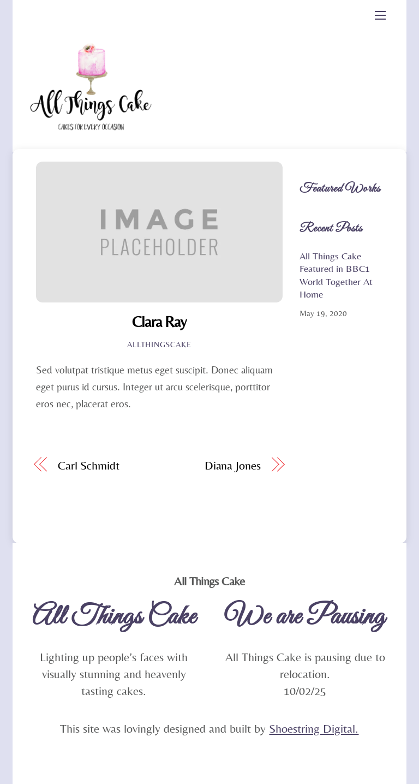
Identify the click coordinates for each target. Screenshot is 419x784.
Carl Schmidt (88, 465)
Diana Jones (233, 465)
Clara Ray (159, 321)
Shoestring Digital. (313, 728)
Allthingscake (159, 344)
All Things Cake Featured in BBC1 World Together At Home (336, 275)
